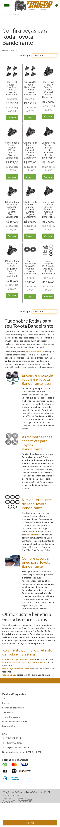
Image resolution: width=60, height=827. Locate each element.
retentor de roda (34, 351)
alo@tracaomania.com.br (17, 747)
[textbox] (30, 14)
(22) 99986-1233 (13, 742)
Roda (13, 50)
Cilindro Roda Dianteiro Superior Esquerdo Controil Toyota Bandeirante (30, 209)
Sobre (5, 698)
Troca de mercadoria (12, 717)
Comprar (12, 117)
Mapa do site (8, 726)
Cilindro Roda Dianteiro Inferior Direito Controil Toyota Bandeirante (48, 150)
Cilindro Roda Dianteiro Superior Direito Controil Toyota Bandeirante (12, 209)
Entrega (6, 703)
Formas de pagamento (13, 707)
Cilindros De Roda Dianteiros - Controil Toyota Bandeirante (30, 88)
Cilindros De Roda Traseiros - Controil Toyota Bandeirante (12, 88)
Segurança (7, 712)
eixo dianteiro (33, 534)
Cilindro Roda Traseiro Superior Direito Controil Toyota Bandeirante (48, 89)
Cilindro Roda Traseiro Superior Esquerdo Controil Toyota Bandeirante (30, 150)
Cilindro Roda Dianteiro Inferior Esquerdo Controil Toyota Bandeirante (12, 268)
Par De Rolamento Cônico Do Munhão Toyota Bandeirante (30, 267)
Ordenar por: (25, 55)
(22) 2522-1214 (13, 738)
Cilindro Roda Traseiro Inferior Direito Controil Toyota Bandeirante (12, 150)
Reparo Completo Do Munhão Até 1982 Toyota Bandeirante (48, 267)
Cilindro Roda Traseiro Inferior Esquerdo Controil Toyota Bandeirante (48, 209)
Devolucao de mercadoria (14, 721)
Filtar (30, 822)
